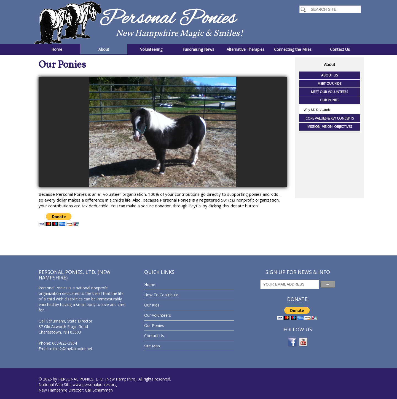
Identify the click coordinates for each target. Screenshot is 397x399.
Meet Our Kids (329, 83)
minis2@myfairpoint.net (71, 348)
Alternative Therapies (245, 49)
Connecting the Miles (293, 49)
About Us (329, 75)
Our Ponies (329, 100)
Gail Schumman (99, 390)
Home (56, 49)
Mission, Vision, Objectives (329, 126)
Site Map (152, 345)
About (103, 49)
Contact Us (340, 49)
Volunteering (151, 49)
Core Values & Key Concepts (329, 118)
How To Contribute (161, 294)
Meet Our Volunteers (329, 91)
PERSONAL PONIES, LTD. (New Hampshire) (97, 379)
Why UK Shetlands (317, 109)
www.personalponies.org (95, 384)
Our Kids (151, 305)
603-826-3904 (64, 343)
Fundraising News (198, 49)
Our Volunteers (157, 315)
